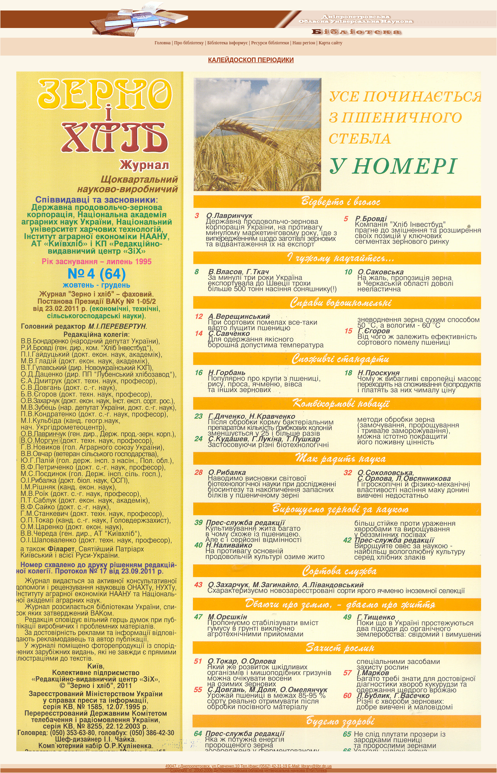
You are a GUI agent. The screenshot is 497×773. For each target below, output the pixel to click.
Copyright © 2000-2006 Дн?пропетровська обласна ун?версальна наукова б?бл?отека (248, 770)
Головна (162, 42)
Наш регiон (303, 42)
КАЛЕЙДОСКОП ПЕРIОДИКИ (251, 60)
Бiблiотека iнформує (227, 42)
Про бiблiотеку (189, 42)
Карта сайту (330, 42)
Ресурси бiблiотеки (270, 42)
